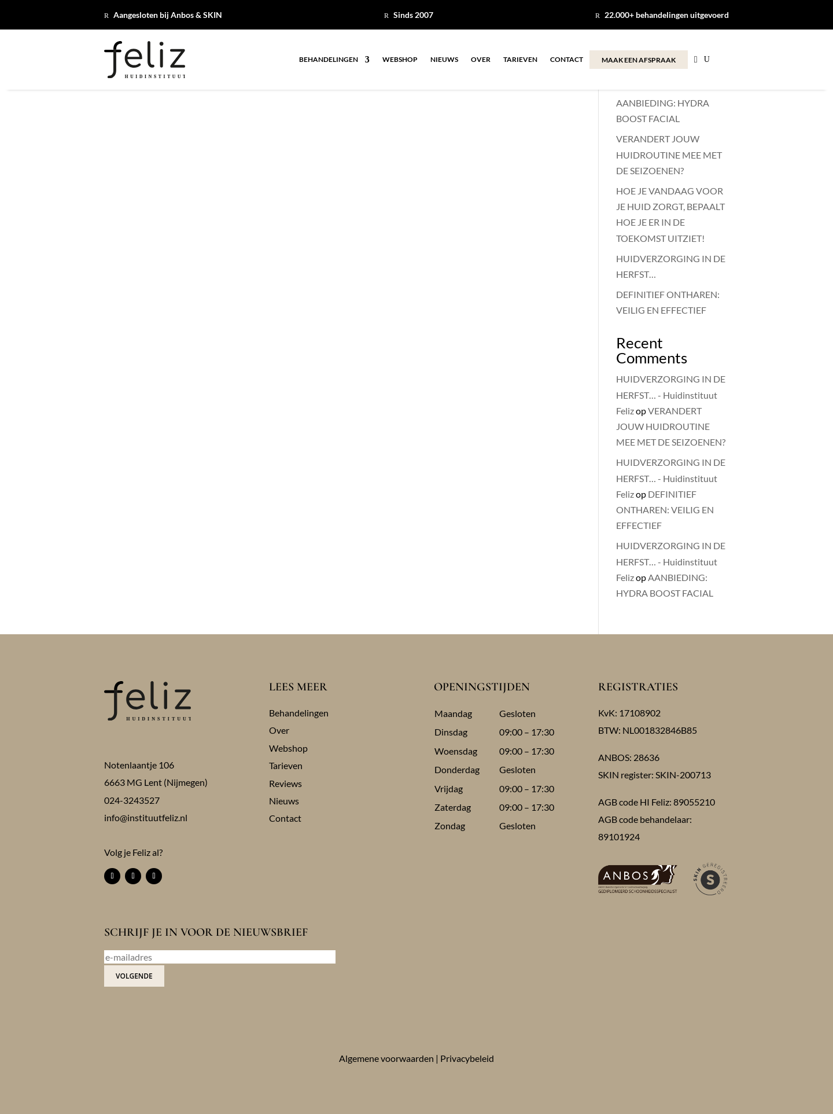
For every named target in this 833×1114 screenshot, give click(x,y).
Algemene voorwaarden (386, 1058)
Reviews (285, 783)
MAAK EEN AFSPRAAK (639, 60)
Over (481, 60)
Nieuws (444, 60)
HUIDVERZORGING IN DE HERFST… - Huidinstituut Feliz (670, 394)
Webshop (400, 60)
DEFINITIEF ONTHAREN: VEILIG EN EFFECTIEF (665, 509)
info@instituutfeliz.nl (145, 817)
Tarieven (520, 60)
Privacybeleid (467, 1058)
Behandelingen (328, 60)
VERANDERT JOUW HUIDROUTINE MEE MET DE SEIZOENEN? (669, 154)
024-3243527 (132, 800)
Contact (566, 60)
